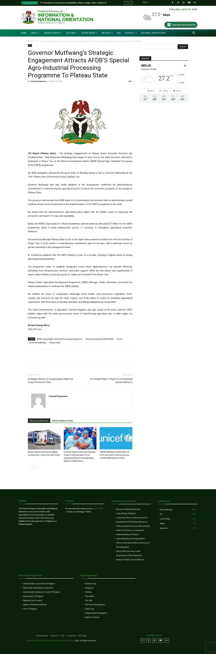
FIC (37, 41)
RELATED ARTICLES (39, 421)
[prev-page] (30, 467)
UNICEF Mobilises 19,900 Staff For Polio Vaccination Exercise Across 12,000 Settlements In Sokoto (114, 455)
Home (30, 41)
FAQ (62, 635)
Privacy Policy (42, 635)
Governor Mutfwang (37, 342)
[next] (131, 3)
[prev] (126, 3)
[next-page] (34, 467)
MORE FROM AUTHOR (62, 421)
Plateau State (54, 342)
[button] (193, 33)
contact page (98, 509)
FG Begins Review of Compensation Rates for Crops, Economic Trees (50, 381)
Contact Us (71, 635)
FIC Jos (119, 339)
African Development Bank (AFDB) (99, 339)
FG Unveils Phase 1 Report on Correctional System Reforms (111, 381)
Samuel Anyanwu (38, 81)
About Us (54, 635)
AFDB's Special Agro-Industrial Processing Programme (59, 339)
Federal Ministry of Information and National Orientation (50, 640)
